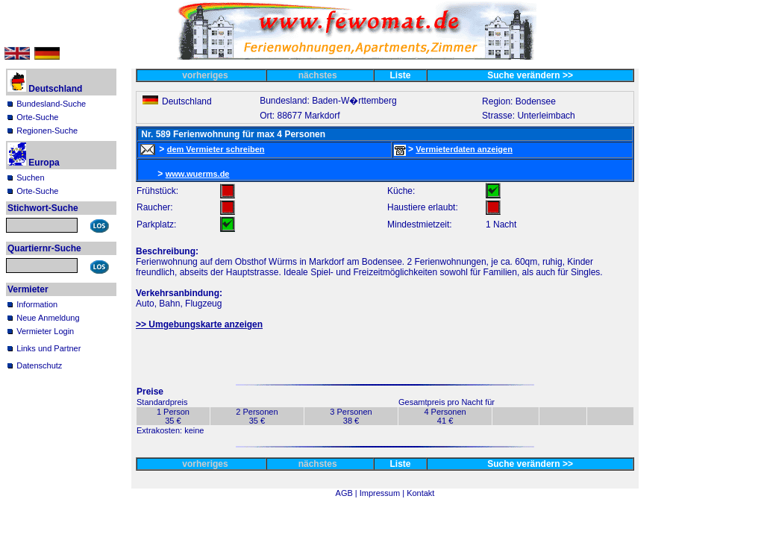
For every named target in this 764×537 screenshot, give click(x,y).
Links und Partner (48, 348)
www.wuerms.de (198, 173)
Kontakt (420, 493)
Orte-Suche (37, 117)
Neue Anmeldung (47, 317)
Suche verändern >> (530, 75)
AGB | (348, 493)
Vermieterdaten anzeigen (464, 149)
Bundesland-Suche (51, 103)
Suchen (30, 177)
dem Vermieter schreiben (216, 149)
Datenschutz (39, 365)
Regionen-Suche (47, 130)
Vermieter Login (45, 331)
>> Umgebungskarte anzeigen (199, 324)
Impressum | (383, 493)
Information (36, 304)
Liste (400, 75)
